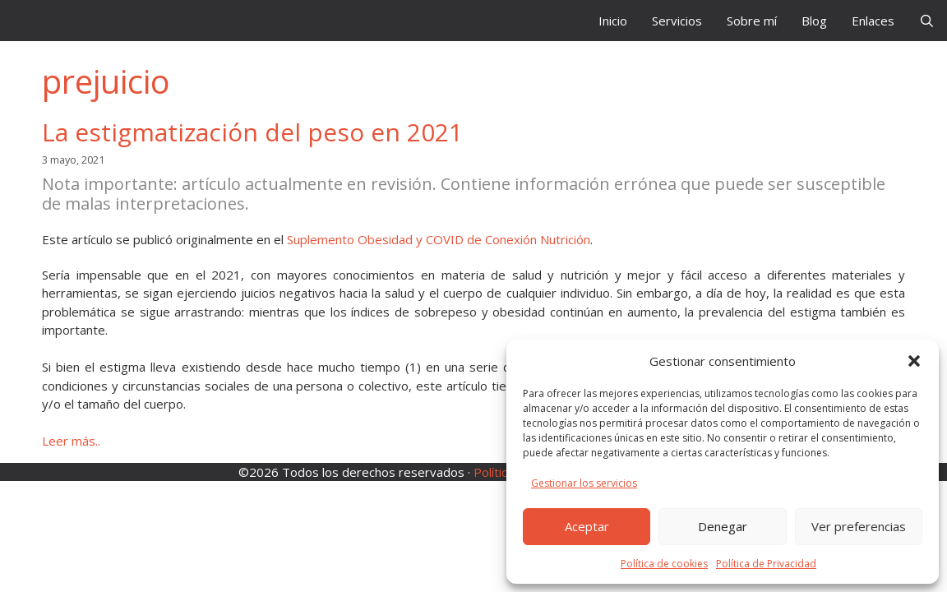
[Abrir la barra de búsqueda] (927, 20)
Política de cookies (664, 564)
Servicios (677, 20)
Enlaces (873, 20)
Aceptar (587, 526)
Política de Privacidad (766, 564)
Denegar (722, 526)
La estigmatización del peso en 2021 (252, 132)
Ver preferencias (858, 526)
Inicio (612, 20)
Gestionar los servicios (584, 483)
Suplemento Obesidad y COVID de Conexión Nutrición (438, 239)
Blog (814, 20)
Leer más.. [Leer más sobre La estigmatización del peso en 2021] (71, 440)
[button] (914, 361)
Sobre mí (752, 20)
